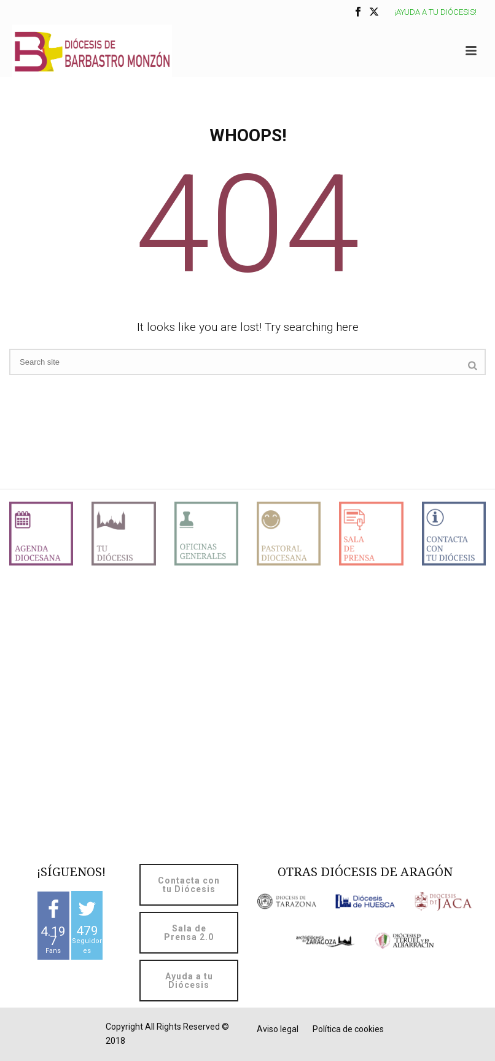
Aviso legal (277, 1029)
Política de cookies (348, 1029)
